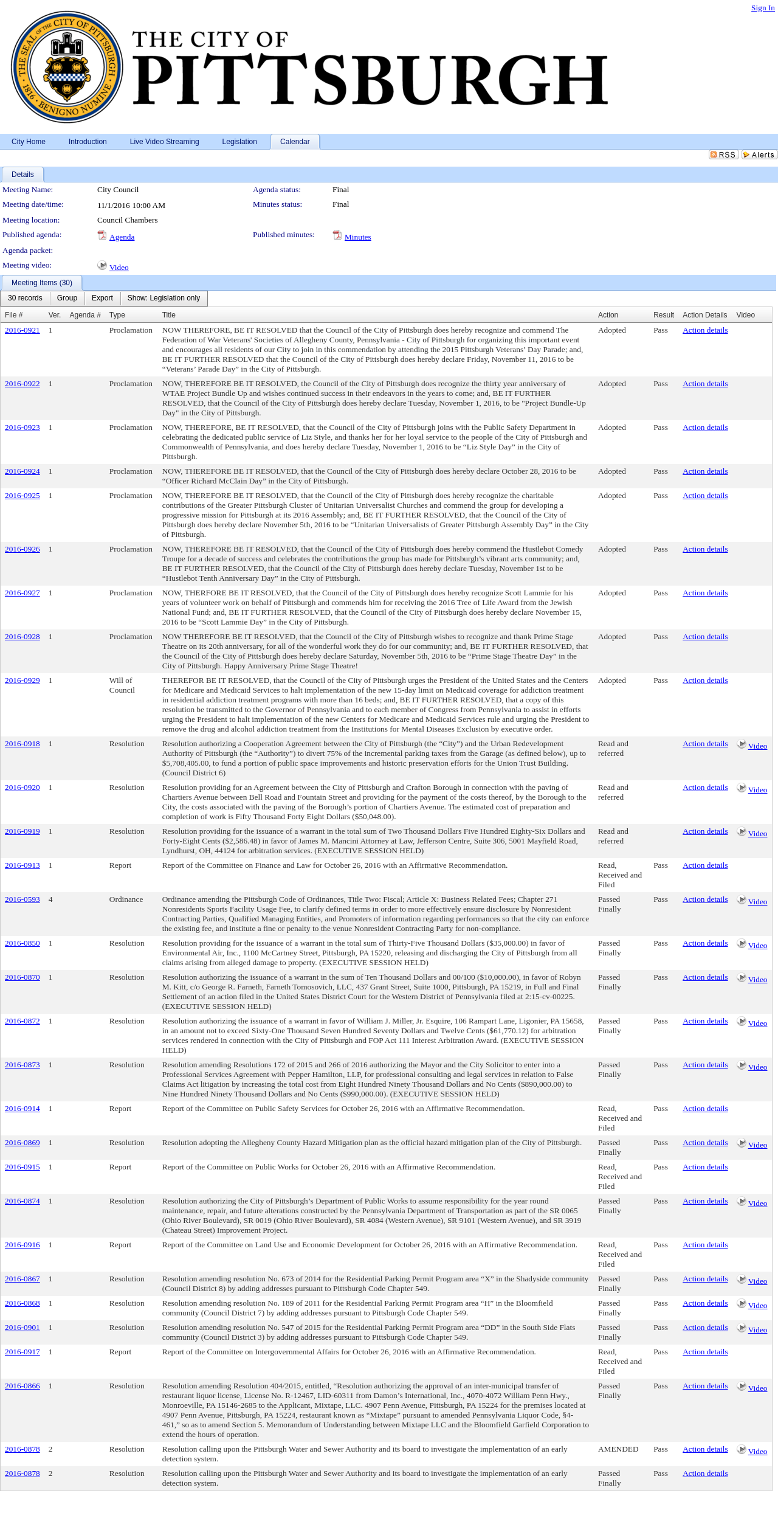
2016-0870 (22, 977)
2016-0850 (22, 942)
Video (119, 267)
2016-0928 (22, 636)
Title (169, 315)
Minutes (358, 236)
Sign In (763, 7)
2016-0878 (22, 1448)
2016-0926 (22, 548)
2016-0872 (22, 1020)
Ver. (55, 315)
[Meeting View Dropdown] (163, 298)
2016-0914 (22, 1108)
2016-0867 (22, 1278)
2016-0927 (22, 592)
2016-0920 (22, 787)
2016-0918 (22, 743)
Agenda (121, 236)
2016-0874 (22, 1200)
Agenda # (84, 315)
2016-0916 (22, 1244)
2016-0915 (22, 1166)
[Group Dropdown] (67, 298)
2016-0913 (22, 865)
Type (117, 315)
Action (608, 315)
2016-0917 (22, 1351)
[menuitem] (25, 298)
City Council (118, 189)
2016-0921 (22, 329)
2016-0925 (22, 495)
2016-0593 (22, 899)
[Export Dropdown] (102, 298)
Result (663, 315)
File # (13, 315)
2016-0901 (22, 1327)
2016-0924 (22, 471)
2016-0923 (22, 427)
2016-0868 (22, 1303)
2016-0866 (22, 1385)
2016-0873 (22, 1064)
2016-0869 (22, 1142)
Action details (705, 329)
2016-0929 (22, 680)
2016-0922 (22, 383)
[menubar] (104, 299)
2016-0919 (22, 831)
